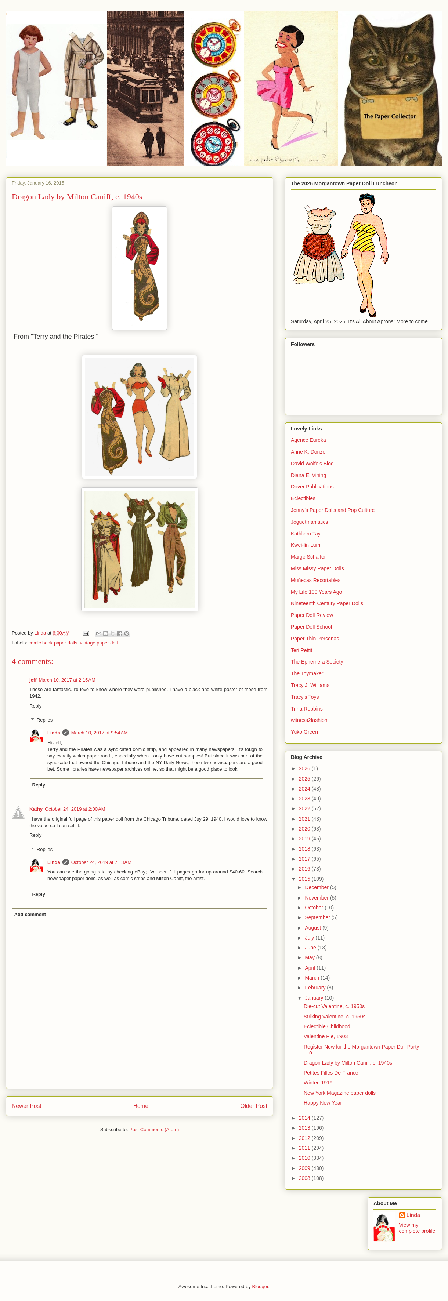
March (313, 978)
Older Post (253, 1106)
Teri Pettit (301, 650)
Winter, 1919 (318, 1083)
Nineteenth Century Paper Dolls (327, 603)
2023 (305, 799)
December (317, 887)
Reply (35, 706)
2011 (305, 1148)
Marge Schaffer (308, 557)
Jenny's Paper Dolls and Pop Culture (333, 510)
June (311, 948)
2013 (305, 1128)
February (316, 988)
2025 (305, 779)
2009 (305, 1168)
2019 (305, 839)
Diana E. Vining (308, 475)
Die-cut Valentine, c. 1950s (334, 1006)
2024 (305, 789)
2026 (305, 768)
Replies (45, 720)
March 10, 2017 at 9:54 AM (99, 732)
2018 (305, 849)
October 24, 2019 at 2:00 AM (75, 809)
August (313, 928)
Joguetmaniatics (309, 522)
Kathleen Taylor (308, 534)
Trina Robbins (307, 709)
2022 (305, 808)
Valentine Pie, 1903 (326, 1036)
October (315, 908)
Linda (53, 732)
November (317, 898)
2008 (305, 1178)
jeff (33, 680)
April (311, 968)
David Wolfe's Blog (312, 463)
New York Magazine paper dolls (340, 1093)
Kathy (36, 809)
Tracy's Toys (305, 697)
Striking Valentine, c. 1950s (335, 1017)
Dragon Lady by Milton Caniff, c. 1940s (348, 1063)
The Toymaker (307, 673)
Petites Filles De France (331, 1073)
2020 (305, 829)
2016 (305, 869)
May (310, 957)
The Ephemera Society (317, 662)
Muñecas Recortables (315, 580)
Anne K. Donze (308, 452)
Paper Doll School (311, 627)
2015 (305, 879)
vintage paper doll (99, 643)
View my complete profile (417, 1228)
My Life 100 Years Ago (316, 592)
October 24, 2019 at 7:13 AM (101, 862)
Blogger (260, 1286)
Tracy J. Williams (310, 685)
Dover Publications (312, 487)
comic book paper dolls (53, 643)
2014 (305, 1118)
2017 (305, 859)
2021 (305, 819)
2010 (305, 1158)
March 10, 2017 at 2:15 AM (67, 680)
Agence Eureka (308, 440)
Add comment (30, 914)
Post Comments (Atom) (154, 1129)
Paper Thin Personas (315, 639)
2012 (305, 1138)
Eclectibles (303, 498)
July (310, 938)
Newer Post (26, 1106)
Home (141, 1106)
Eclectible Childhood (327, 1026)
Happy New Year (323, 1103)
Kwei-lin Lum (305, 545)
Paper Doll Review (312, 615)
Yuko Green (304, 732)
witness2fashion (309, 720)
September (318, 917)
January (315, 998)
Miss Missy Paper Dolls (317, 568)
